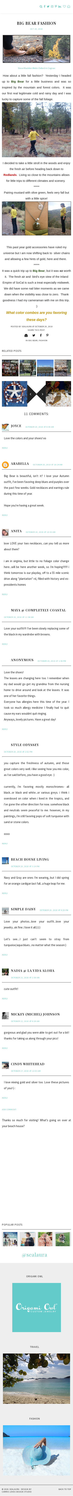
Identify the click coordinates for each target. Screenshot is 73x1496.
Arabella (20, 463)
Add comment (9, 1109)
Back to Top (65, 1489)
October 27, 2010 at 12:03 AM (26, 1071)
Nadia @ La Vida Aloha (33, 971)
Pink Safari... (27, 1239)
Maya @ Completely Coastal (38, 610)
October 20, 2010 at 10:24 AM (48, 464)
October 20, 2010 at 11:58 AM (19, 617)
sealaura (14, 1489)
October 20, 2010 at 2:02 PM (18, 752)
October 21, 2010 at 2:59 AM (25, 977)
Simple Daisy (23, 909)
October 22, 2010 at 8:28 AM (25, 1021)
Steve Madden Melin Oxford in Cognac (36, 68)
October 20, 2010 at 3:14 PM (25, 866)
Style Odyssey (25, 745)
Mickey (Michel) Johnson (35, 1014)
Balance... (45, 368)
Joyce (16, 426)
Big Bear (33, 340)
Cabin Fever (28, 368)
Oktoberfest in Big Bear (10, 368)
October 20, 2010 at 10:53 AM (40, 532)
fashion (43, 340)
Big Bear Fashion (62, 368)
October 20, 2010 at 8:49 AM (40, 427)
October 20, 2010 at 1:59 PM (52, 661)
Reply (5, 448)
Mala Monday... (45, 1239)
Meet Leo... (62, 1239)
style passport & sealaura (10, 1240)
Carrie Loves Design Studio (17, 1491)
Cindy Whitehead (28, 1064)
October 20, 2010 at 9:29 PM (54, 910)
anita (16, 531)
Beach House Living (30, 859)
